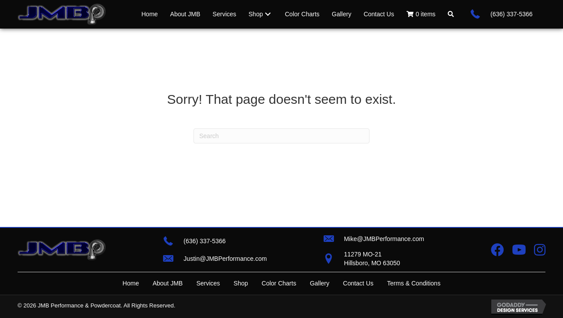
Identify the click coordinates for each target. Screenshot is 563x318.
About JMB (168, 283)
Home (131, 283)
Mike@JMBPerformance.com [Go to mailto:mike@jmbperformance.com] (384, 238)
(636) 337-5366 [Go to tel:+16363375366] (511, 14)
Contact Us (358, 283)
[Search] (281, 135)
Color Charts (279, 283)
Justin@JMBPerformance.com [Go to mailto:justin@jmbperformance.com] (225, 258)
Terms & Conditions (413, 283)
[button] (450, 14)
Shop (241, 283)
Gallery (319, 283)
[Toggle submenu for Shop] (268, 14)
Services (208, 283)
